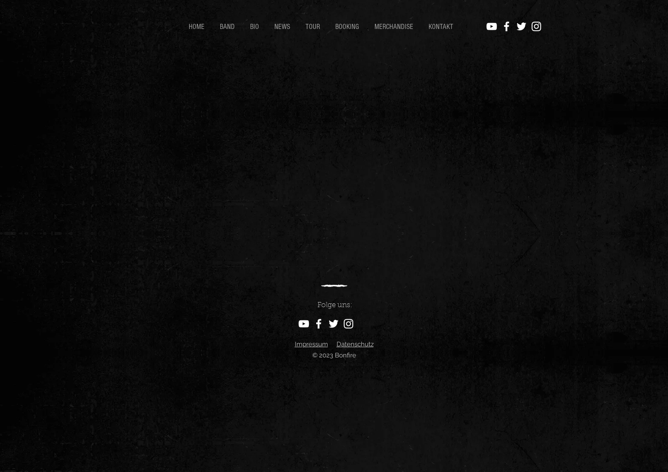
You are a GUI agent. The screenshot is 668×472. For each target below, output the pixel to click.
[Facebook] (506, 26)
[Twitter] (521, 26)
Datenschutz (355, 344)
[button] (256, 27)
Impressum (311, 344)
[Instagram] (536, 26)
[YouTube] (491, 26)
